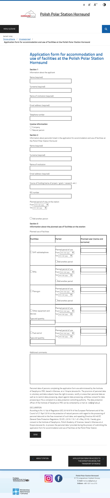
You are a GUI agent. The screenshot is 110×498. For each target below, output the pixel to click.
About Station (42, 458)
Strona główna (9, 39)
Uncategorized (24, 39)
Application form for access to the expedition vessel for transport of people (86, 461)
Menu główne (9, 29)
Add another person (39, 218)
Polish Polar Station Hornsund (65, 14)
